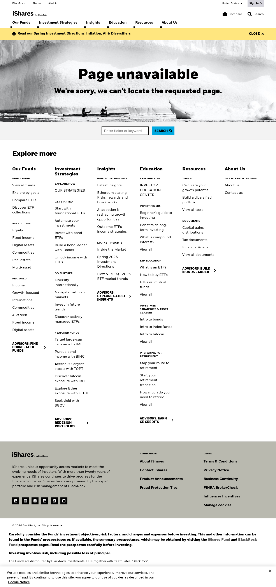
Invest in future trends (67, 307)
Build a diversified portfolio (197, 200)
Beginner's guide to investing (156, 215)
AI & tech (19, 315)
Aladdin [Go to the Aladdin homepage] (53, 3)
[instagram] (25, 500)
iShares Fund (219, 540)
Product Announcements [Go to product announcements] (161, 479)
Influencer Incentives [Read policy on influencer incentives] (222, 496)
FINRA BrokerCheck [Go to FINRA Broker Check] (221, 488)
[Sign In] (256, 3)
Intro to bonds (151, 319)
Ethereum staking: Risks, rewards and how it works (112, 197)
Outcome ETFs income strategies (112, 229)
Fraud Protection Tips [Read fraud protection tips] (159, 488)
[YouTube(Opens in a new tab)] (63, 500)
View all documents (198, 255)
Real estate (21, 260)
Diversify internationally (66, 283)
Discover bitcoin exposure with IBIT (70, 379)
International (22, 300)
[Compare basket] (232, 14)
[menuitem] (21, 22)
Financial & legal (195, 247)
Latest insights (109, 185)
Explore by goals (25, 193)
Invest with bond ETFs (68, 235)
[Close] (270, 573)
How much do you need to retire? (155, 395)
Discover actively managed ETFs (68, 319)
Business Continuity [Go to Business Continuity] (221, 479)
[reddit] (15, 500)
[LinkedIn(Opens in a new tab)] (44, 500)
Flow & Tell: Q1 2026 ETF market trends (114, 276)
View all (146, 249)
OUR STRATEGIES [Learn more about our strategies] (70, 190)
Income (18, 285)
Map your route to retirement (154, 366)
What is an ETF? (153, 267)
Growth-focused (25, 293)
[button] (250, 14)
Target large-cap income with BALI (69, 342)
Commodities (23, 253)
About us (232, 185)
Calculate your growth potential (195, 188)
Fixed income (23, 238)
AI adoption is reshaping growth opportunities (111, 214)
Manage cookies (217, 505)
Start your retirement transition (148, 380)
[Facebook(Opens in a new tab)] (35, 500)
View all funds (23, 185)
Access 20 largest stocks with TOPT (69, 366)
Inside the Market (111, 249)
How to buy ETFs (154, 275)
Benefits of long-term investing (153, 227)
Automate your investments (67, 223)
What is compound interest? (155, 240)
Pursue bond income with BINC (69, 354)
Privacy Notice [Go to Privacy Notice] (216, 470)
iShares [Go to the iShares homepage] (36, 3)
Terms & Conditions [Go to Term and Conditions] (220, 461)
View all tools (192, 210)
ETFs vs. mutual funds (153, 285)
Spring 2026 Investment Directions (107, 261)
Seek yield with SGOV (67, 403)
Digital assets (23, 245)
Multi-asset (21, 267)
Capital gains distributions (193, 230)
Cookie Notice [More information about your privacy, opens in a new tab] (19, 584)
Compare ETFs (24, 200)
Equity (17, 230)
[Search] (255, 14)
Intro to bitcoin (152, 334)
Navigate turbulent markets (70, 295)
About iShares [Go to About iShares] (152, 461)
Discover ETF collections (23, 210)
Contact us (234, 193)
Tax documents (194, 240)
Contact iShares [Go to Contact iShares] (153, 470)
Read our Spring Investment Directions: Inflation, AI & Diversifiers (74, 33)
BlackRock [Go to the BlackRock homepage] (18, 3)
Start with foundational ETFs (70, 211)
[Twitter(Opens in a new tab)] (54, 500)
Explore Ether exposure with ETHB (71, 391)
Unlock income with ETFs (71, 260)
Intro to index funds (156, 327)
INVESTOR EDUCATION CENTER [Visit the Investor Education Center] (150, 190)
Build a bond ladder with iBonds (71, 248)
